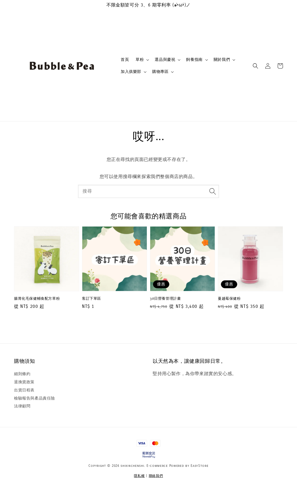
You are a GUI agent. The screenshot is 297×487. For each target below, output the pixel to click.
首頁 (125, 59)
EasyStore (199, 466)
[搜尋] (212, 191)
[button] (255, 66)
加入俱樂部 (131, 71)
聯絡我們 (156, 476)
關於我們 (222, 59)
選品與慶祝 (165, 59)
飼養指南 (194, 59)
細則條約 (22, 373)
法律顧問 (22, 406)
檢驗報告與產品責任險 (34, 398)
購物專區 (160, 71)
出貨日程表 (24, 390)
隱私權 (139, 476)
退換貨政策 (24, 382)
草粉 (140, 59)
